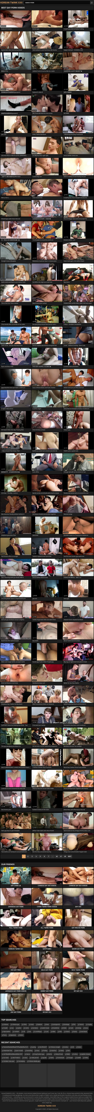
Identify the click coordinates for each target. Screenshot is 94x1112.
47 (61, 856)
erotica (66, 1047)
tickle (64, 1028)
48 (65, 856)
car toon (6, 1057)
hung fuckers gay (39, 1054)
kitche (50, 1054)
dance (28, 1054)
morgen (70, 1057)
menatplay (21, 1061)
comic (27, 1028)
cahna (76, 1054)
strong (79, 1028)
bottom (40, 1024)
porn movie (19, 1050)
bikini (68, 1054)
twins (52, 1057)
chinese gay (15, 1024)
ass (13, 1028)
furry (5, 1035)
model (5, 1028)
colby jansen (35, 1057)
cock (71, 1028)
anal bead (84, 1031)
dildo (53, 1031)
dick (60, 1031)
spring (34, 1047)
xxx (30, 1031)
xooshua (53, 1050)
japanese (13, 1035)
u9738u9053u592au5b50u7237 (13, 1054)
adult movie (45, 1028)
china (25, 1024)
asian (32, 1024)
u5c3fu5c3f (43, 1047)
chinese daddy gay (34, 1061)
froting (45, 1050)
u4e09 (79, 1057)
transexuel (61, 1057)
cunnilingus (38, 1031)
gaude (44, 1057)
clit (24, 1031)
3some (81, 1024)
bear (47, 1024)
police (19, 1028)
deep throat (59, 1054)
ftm (74, 1024)
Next (69, 856)
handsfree (56, 1028)
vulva (25, 1057)
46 (57, 856)
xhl (73, 1047)
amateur (35, 1028)
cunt (47, 1031)
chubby (90, 1024)
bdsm (21, 1035)
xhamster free (8, 1050)
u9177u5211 (16, 1057)
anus (86, 1028)
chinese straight (55, 1047)
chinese (6, 1024)
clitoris (68, 1031)
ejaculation (7, 1031)
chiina (86, 1057)
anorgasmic (56, 1024)
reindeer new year (9, 1061)
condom (16, 1031)
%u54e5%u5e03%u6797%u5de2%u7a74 (16, 1047)
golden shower (86, 1054)
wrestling (29, 1050)
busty (75, 1031)
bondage (66, 1024)
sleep (62, 1050)
